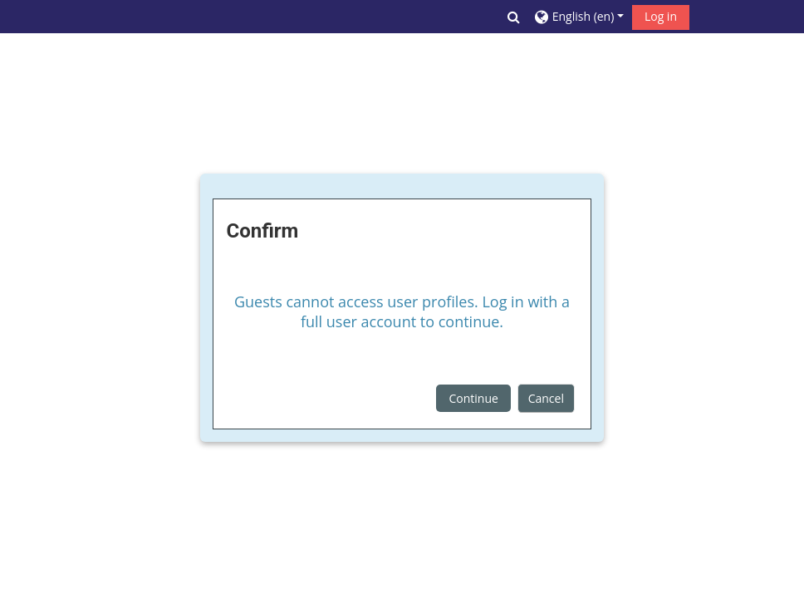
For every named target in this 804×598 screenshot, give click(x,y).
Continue (473, 398)
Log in (661, 16)
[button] (513, 16)
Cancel (546, 398)
